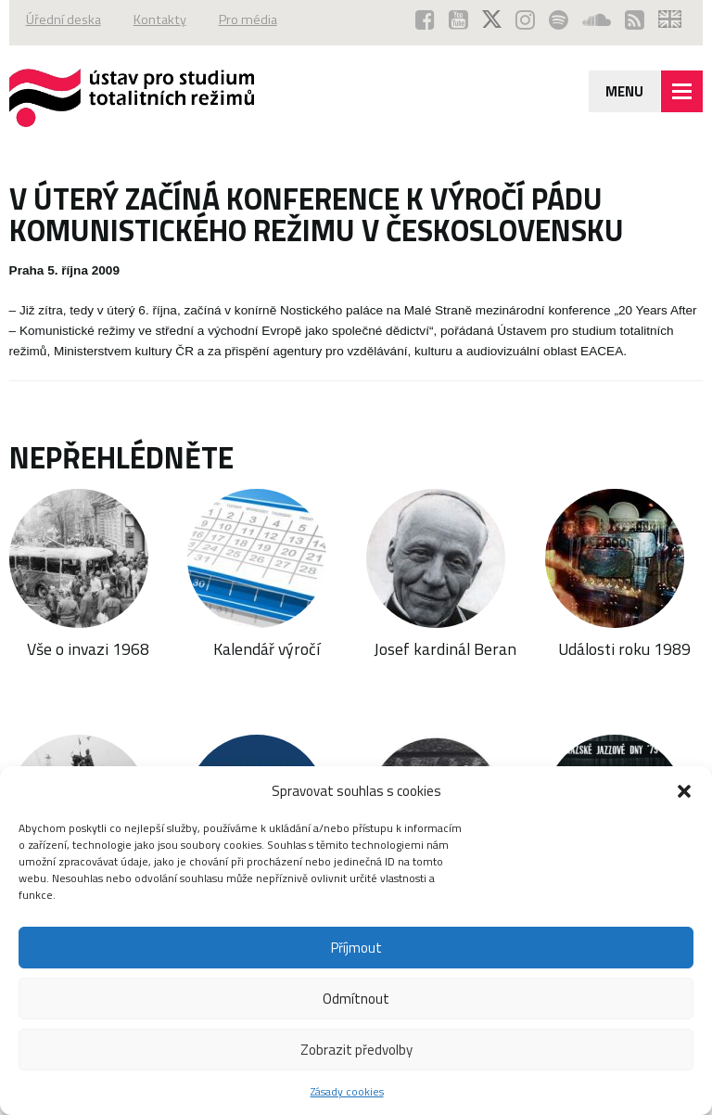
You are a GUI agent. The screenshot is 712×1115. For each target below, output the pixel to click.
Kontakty (160, 19)
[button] (684, 791)
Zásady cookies (347, 1091)
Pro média (248, 19)
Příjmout (356, 947)
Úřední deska (63, 19)
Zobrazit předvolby (356, 1049)
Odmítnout (356, 998)
